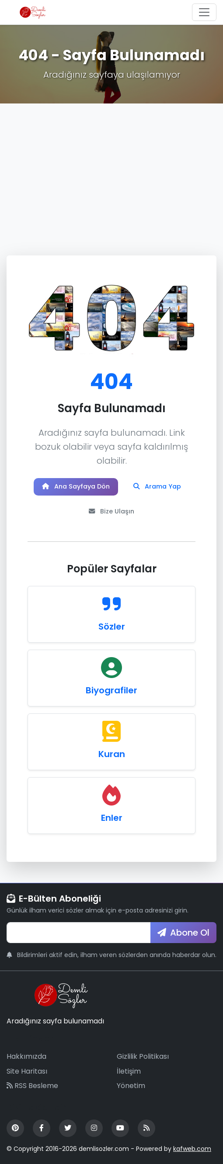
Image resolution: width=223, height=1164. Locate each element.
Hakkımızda (26, 1056)
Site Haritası (27, 1071)
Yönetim (131, 1086)
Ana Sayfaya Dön (76, 486)
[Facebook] (41, 1128)
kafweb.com (192, 1148)
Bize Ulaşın (111, 511)
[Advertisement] (111, 169)
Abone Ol (183, 932)
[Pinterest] (15, 1128)
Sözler (111, 626)
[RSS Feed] (146, 1128)
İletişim (129, 1071)
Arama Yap (157, 486)
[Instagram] (94, 1128)
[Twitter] (68, 1128)
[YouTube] (120, 1128)
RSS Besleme (32, 1086)
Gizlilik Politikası (143, 1056)
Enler (111, 818)
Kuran (111, 754)
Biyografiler (111, 690)
